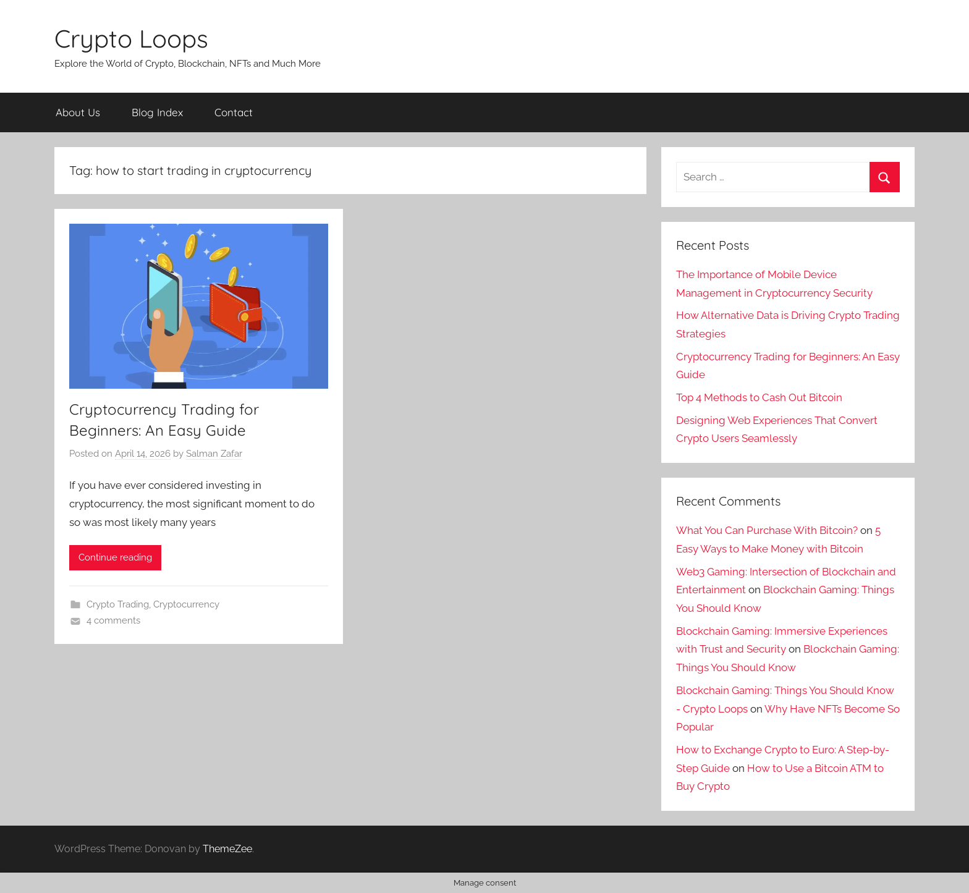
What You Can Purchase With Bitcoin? (767, 530)
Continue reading (115, 557)
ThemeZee (227, 849)
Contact (233, 112)
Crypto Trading (118, 604)
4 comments (113, 620)
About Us (78, 112)
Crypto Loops (131, 38)
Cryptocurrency (186, 604)
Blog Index (157, 112)
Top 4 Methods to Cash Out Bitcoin (759, 397)
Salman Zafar (214, 453)
